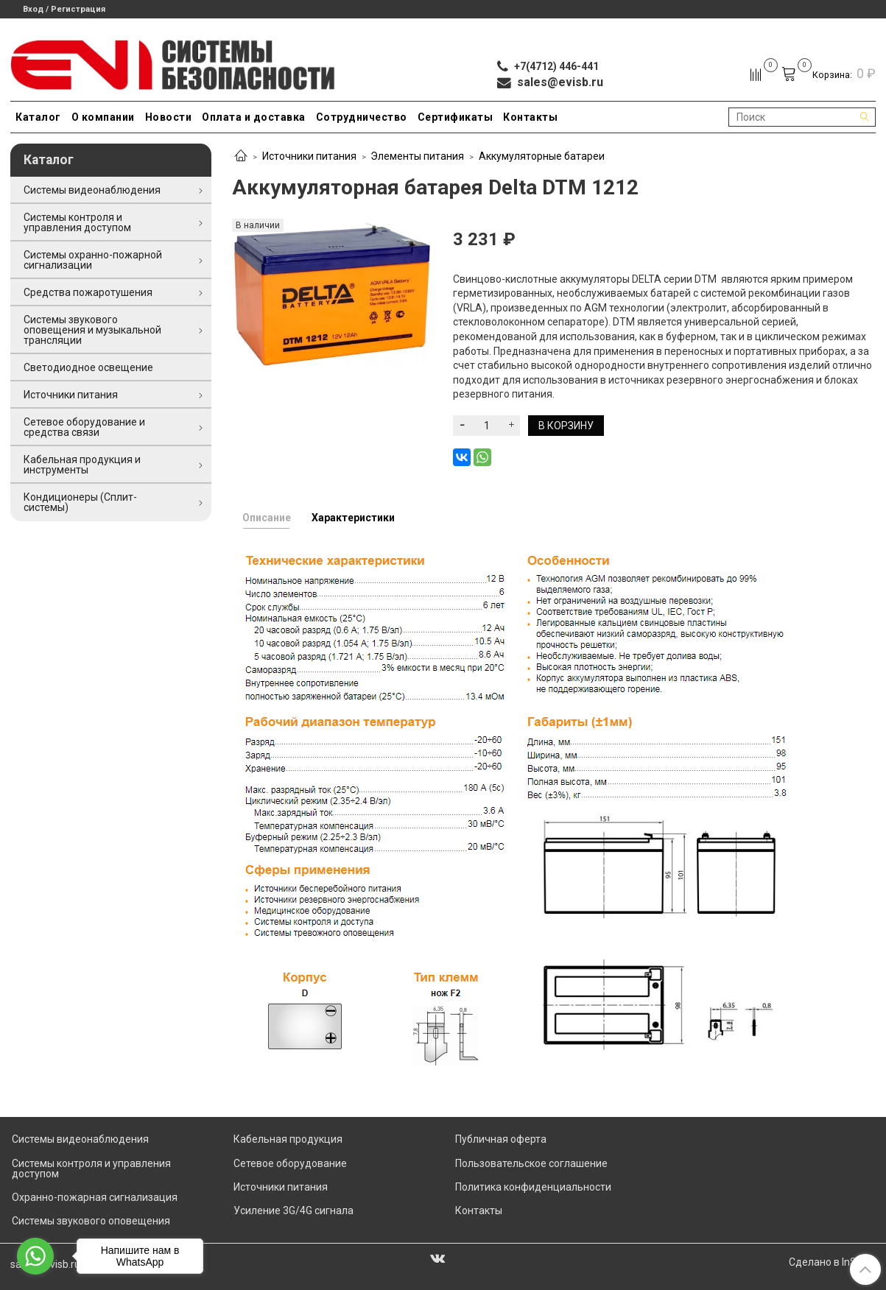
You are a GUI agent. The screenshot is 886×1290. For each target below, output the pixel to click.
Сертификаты (455, 117)
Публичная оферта (500, 1139)
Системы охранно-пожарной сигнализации (93, 260)
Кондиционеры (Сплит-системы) (80, 502)
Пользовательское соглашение (531, 1163)
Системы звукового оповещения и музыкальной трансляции (92, 330)
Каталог (38, 117)
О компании (103, 117)
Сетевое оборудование (290, 1163)
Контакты (530, 117)
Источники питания (309, 156)
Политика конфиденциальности (533, 1187)
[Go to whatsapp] (35, 1256)
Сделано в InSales (832, 1262)
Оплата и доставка (254, 117)
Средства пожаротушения (88, 292)
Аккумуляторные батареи (542, 156)
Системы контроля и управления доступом (77, 222)
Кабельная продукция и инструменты (82, 465)
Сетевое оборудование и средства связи (84, 427)
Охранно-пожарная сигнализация (94, 1197)
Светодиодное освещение (88, 367)
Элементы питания (417, 156)
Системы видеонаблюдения (92, 190)
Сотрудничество (361, 117)
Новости (168, 117)
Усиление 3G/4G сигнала (293, 1210)
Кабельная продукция (287, 1139)
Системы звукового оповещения (91, 1221)
